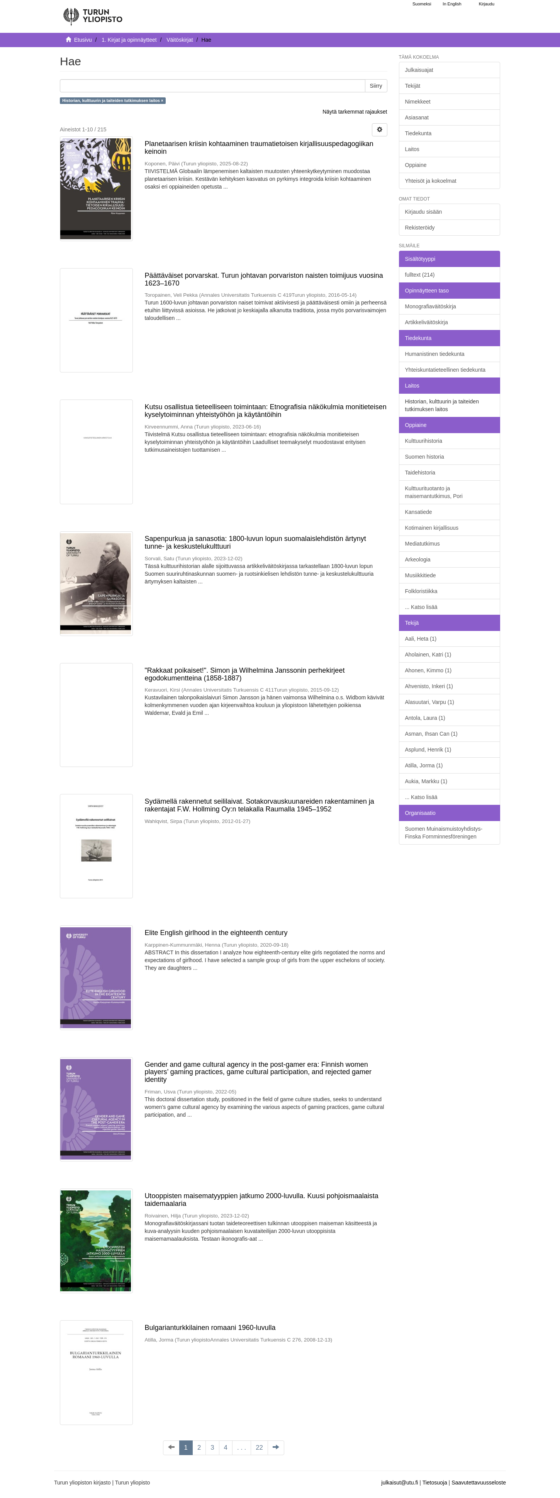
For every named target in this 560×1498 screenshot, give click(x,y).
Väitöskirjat (179, 40)
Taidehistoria (420, 472)
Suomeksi (421, 4)
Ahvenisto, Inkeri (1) (429, 686)
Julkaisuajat (419, 70)
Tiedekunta (418, 133)
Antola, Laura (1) (425, 718)
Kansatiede (418, 512)
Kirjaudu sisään (423, 212)
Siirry (376, 86)
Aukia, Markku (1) (426, 781)
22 (259, 1447)
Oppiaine (416, 165)
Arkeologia (418, 559)
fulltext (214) (420, 275)
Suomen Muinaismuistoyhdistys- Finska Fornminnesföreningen (444, 833)
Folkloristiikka (421, 591)
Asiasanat (417, 117)
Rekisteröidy (420, 227)
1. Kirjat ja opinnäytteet (129, 40)
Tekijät (413, 86)
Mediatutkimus (422, 544)
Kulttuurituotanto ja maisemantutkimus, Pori (434, 492)
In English (452, 4)
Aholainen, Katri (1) (428, 654)
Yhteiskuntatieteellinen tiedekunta (445, 370)
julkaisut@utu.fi (399, 1482)
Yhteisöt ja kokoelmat (430, 181)
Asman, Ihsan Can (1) (431, 734)
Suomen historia (424, 457)
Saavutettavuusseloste (478, 1482)
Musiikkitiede (420, 575)
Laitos (412, 149)
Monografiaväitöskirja (430, 306)
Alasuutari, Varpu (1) (429, 702)
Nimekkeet (418, 102)
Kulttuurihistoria (424, 441)
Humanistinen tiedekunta (435, 354)
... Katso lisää (421, 607)
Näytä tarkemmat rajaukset (354, 112)
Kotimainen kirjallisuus (432, 528)
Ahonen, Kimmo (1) (428, 670)
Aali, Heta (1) (421, 639)
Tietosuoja (435, 1482)
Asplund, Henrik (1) (428, 749)
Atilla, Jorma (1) (424, 765)
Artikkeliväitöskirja (426, 322)
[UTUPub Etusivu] (92, 13)
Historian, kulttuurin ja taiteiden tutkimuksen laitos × (112, 100)
